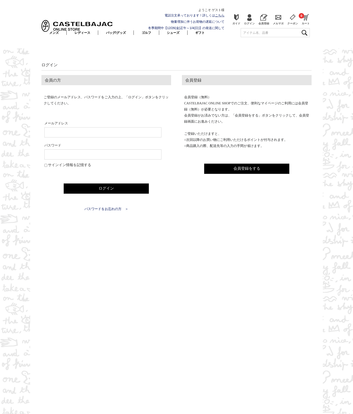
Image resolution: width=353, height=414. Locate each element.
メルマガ (278, 23)
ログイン (249, 23)
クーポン (292, 23)
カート (306, 19)
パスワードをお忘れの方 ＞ (106, 208)
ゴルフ (146, 32)
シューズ (173, 32)
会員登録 (263, 23)
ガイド (236, 23)
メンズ (54, 32)
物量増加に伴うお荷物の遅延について (197, 21)
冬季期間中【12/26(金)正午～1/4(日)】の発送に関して (186, 28)
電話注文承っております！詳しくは (194, 15)
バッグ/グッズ (116, 32)
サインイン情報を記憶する (69, 165)
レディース (82, 32)
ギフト (200, 32)
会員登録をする (247, 168)
